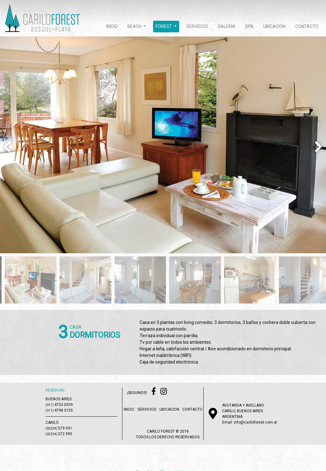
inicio (112, 26)
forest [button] (164, 26)
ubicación (274, 26)
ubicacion (169, 409)
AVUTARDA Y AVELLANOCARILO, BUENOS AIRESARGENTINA (243, 411)
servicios (197, 26)
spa (249, 26)
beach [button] (134, 26)
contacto (306, 26)
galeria (226, 26)
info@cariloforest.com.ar (255, 422)
